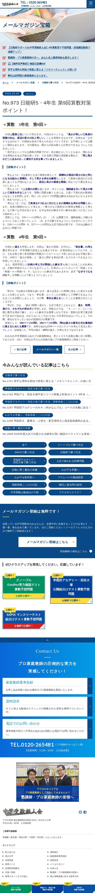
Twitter (80, 813)
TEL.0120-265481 (32, 745)
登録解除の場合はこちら (73, 552)
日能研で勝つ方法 (35, 94)
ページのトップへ (47, 641)
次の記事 (73, 349)
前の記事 (22, 349)
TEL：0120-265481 (33, 2)
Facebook (84, 813)
